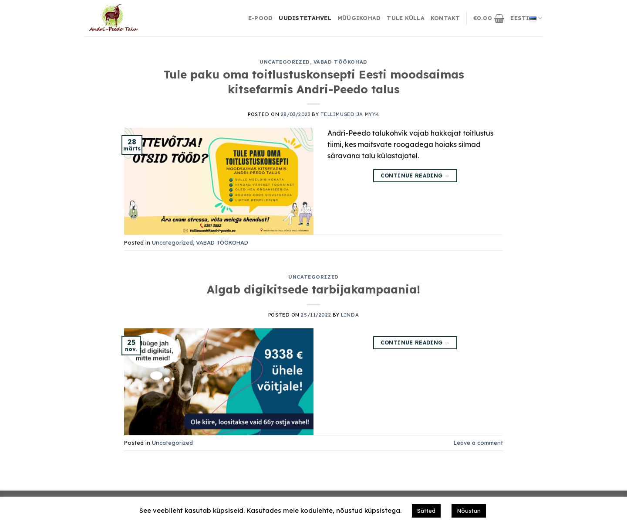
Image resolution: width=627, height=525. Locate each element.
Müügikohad (359, 17)
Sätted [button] (426, 510)
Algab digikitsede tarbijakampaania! (313, 289)
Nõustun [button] (469, 510)
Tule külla (406, 17)
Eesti (526, 18)
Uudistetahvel (305, 17)
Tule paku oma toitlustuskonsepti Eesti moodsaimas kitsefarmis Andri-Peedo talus (313, 81)
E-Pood (260, 17)
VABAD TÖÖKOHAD (340, 62)
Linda (350, 315)
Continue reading (415, 175)
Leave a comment (478, 442)
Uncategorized (285, 62)
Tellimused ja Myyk (349, 114)
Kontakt (445, 17)
